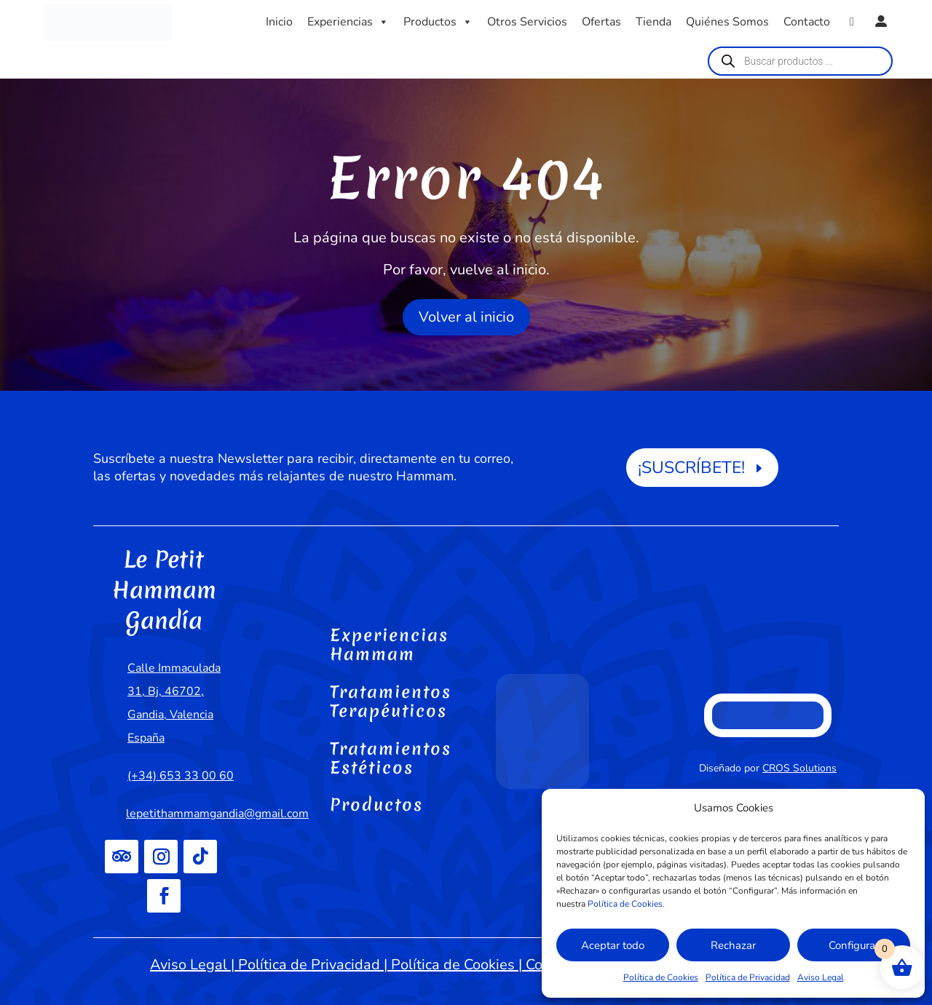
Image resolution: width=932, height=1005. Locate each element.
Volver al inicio (466, 317)
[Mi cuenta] (881, 22)
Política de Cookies (660, 977)
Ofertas (601, 22)
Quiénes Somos (727, 22)
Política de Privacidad (748, 977)
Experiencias (348, 22)
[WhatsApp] (851, 22)
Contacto (806, 22)
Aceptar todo (612, 945)
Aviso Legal (820, 977)
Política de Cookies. (626, 904)
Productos (438, 22)
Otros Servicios (527, 22)
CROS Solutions (799, 768)
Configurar (854, 945)
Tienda (653, 22)
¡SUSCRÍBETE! (691, 467)
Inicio (279, 22)
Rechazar (733, 945)
